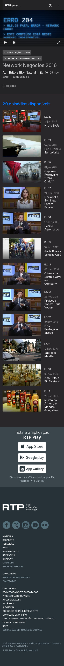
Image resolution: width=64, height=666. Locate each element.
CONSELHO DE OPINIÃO (15, 615)
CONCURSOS (9, 573)
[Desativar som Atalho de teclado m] (14, 42)
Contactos (9, 581)
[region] (32, 28)
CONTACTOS (9, 588)
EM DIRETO (8, 562)
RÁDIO (6, 547)
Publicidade (22, 646)
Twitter (16, 525)
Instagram (26, 525)
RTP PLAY (8, 559)
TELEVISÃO (8, 544)
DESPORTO (8, 540)
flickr (45, 525)
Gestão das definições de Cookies (22, 630)
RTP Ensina (9, 555)
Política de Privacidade (14, 643)
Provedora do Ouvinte (16, 596)
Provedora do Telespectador (20, 592)
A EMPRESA (9, 607)
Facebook (7, 525)
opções (9, 85)
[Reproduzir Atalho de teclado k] (5, 42)
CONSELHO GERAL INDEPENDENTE (20, 611)
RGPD (5, 626)
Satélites (8, 603)
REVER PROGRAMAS (13, 566)
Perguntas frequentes (16, 577)
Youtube (35, 525)
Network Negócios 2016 (30, 65)
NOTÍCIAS (8, 536)
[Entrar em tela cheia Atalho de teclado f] (58, 42)
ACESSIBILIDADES (12, 599)
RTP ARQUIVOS (11, 551)
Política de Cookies (39, 643)
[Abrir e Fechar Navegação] (59, 5)
